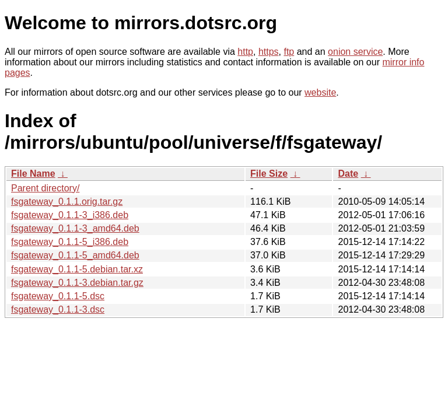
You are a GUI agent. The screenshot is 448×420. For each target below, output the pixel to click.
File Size (269, 173)
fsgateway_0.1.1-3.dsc (57, 309)
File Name (33, 173)
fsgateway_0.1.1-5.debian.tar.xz (77, 269)
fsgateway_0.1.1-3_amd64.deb (75, 228)
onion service (355, 52)
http (245, 52)
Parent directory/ (45, 188)
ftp (289, 52)
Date (348, 173)
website (320, 92)
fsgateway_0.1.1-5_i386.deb (69, 242)
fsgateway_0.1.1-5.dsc (57, 296)
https (268, 52)
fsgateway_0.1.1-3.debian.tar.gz (77, 283)
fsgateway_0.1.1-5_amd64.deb (75, 255)
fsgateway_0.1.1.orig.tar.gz (67, 201)
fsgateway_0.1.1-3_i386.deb (69, 215)
